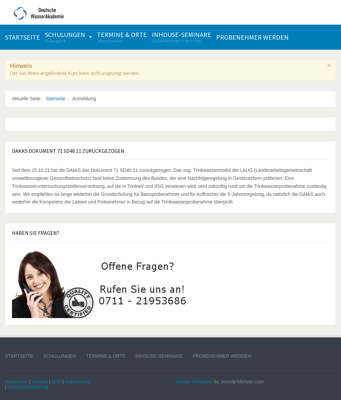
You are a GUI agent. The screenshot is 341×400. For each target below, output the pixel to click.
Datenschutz (78, 381)
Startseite (19, 356)
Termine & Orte (106, 356)
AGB (56, 381)
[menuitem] (22, 37)
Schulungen (59, 356)
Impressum (16, 381)
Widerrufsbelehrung (28, 387)
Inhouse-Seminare (159, 356)
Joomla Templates (194, 381)
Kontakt (40, 381)
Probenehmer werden (221, 356)
